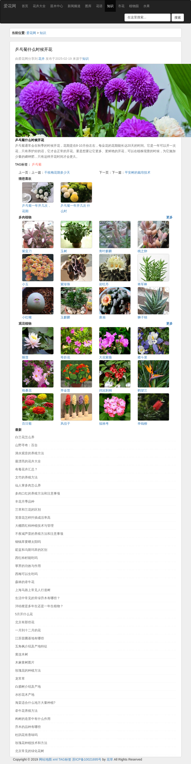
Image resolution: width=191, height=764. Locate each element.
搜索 (177, 17)
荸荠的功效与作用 (28, 566)
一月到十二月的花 (28, 630)
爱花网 (10, 6)
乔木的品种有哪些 (28, 727)
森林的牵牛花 (24, 582)
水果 (146, 6)
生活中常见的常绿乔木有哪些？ (37, 598)
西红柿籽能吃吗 (26, 558)
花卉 (41, 58)
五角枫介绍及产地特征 (31, 646)
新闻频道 (74, 6)
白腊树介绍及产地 (28, 686)
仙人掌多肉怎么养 (28, 485)
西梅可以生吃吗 (26, 574)
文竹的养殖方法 (26, 477)
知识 (110, 6)
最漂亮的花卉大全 (28, 461)
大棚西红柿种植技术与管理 (34, 525)
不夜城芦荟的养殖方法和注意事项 (39, 533)
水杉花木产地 (24, 694)
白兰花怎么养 (24, 437)
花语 (99, 6)
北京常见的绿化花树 (29, 751)
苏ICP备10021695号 (87, 759)
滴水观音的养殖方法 (29, 453)
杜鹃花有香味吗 (26, 735)
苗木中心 (56, 6)
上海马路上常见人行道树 (32, 590)
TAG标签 (64, 759)
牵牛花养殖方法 (26, 710)
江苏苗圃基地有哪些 (29, 638)
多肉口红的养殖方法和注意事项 (37, 493)
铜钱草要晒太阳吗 (28, 542)
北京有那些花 (24, 622)
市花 (121, 6)
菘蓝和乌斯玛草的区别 (31, 550)
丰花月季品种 (24, 501)
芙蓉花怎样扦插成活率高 (32, 517)
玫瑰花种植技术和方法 (31, 743)
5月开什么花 (24, 614)
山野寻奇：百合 (26, 445)
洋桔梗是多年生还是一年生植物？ (39, 606)
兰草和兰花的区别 (28, 509)
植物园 (134, 6)
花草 (110, 759)
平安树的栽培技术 (137, 172)
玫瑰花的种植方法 (28, 670)
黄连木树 (21, 654)
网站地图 (45, 759)
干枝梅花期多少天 (57, 172)
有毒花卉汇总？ (26, 469)
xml (55, 759)
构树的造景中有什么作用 (32, 719)
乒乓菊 (37, 164)
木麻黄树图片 (24, 662)
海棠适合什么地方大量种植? (35, 702)
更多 (169, 217)
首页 (25, 6)
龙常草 (20, 678)
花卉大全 (39, 6)
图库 (88, 6)
